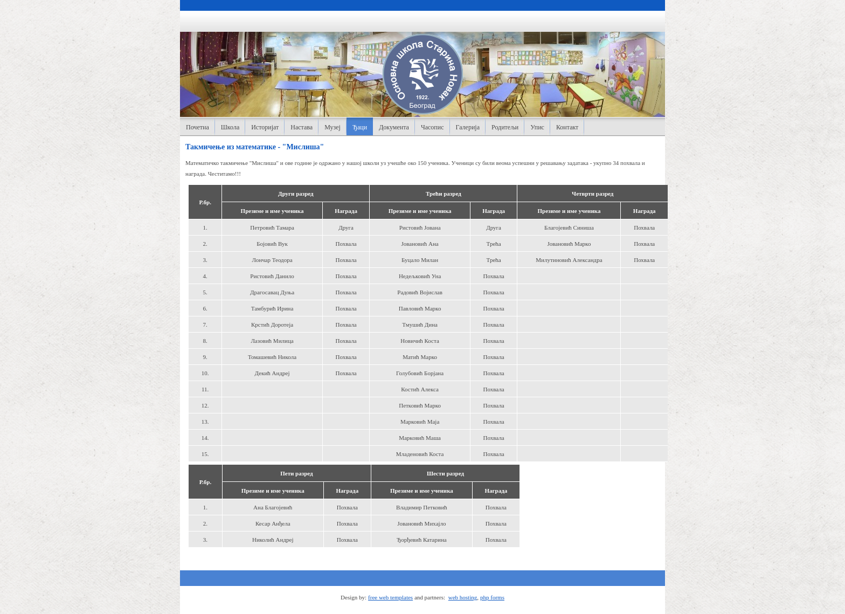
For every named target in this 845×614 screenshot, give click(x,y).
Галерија (468, 127)
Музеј (332, 127)
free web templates (390, 597)
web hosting (462, 597)
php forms (492, 597)
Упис (537, 127)
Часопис (432, 127)
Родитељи (504, 127)
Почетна (197, 127)
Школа (230, 127)
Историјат (265, 127)
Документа (394, 127)
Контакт (567, 127)
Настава (301, 127)
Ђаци (359, 127)
